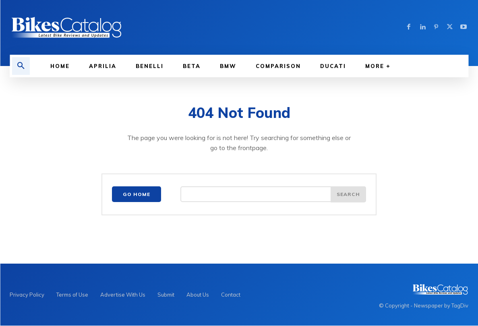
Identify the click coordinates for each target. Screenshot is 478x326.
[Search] (348, 194)
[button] (21, 66)
